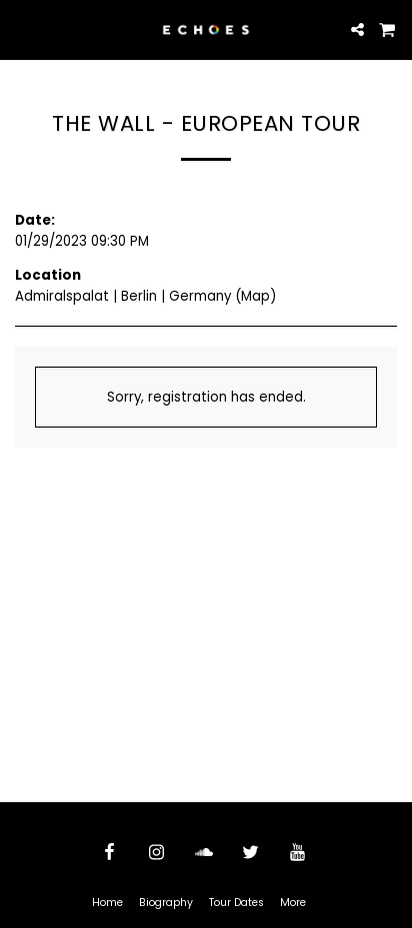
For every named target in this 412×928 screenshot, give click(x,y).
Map (255, 296)
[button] (22, 29)
